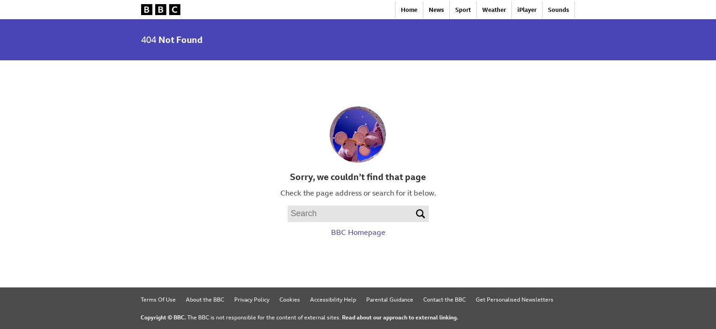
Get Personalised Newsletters (514, 299)
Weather (494, 10)
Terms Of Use (158, 299)
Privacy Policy (251, 299)
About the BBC (205, 299)
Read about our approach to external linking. (400, 317)
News (436, 10)
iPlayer (527, 10)
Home (409, 10)
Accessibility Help (333, 299)
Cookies (289, 299)
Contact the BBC (444, 299)
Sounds (558, 10)
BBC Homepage (358, 232)
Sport (463, 10)
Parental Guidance (389, 299)
